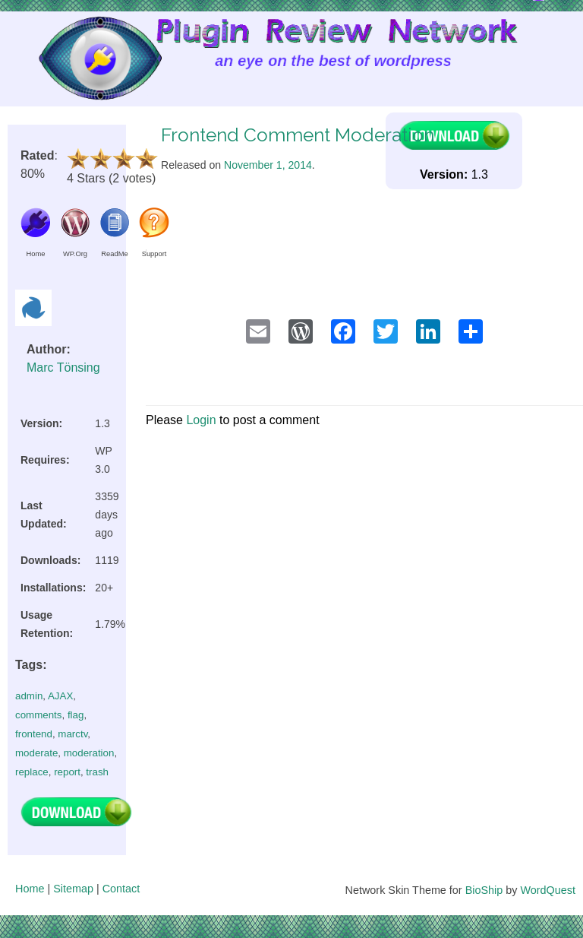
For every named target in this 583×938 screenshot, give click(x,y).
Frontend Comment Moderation (297, 135)
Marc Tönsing (63, 367)
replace (32, 772)
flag (76, 715)
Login (201, 420)
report (67, 772)
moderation (89, 753)
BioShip (484, 890)
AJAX (60, 696)
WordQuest (547, 890)
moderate (36, 753)
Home (29, 889)
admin (29, 696)
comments (38, 715)
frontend (33, 734)
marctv (72, 734)
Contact (121, 889)
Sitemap (73, 889)
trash (97, 772)
